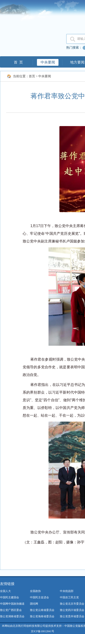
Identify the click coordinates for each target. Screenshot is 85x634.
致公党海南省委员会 (42, 616)
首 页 (18, 62)
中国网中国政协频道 (12, 603)
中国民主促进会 (39, 597)
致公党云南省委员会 (42, 610)
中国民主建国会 (9, 597)
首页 (32, 76)
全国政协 (35, 591)
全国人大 (5, 591)
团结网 (34, 603)
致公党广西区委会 (11, 610)
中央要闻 (48, 62)
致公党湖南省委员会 (12, 616)
